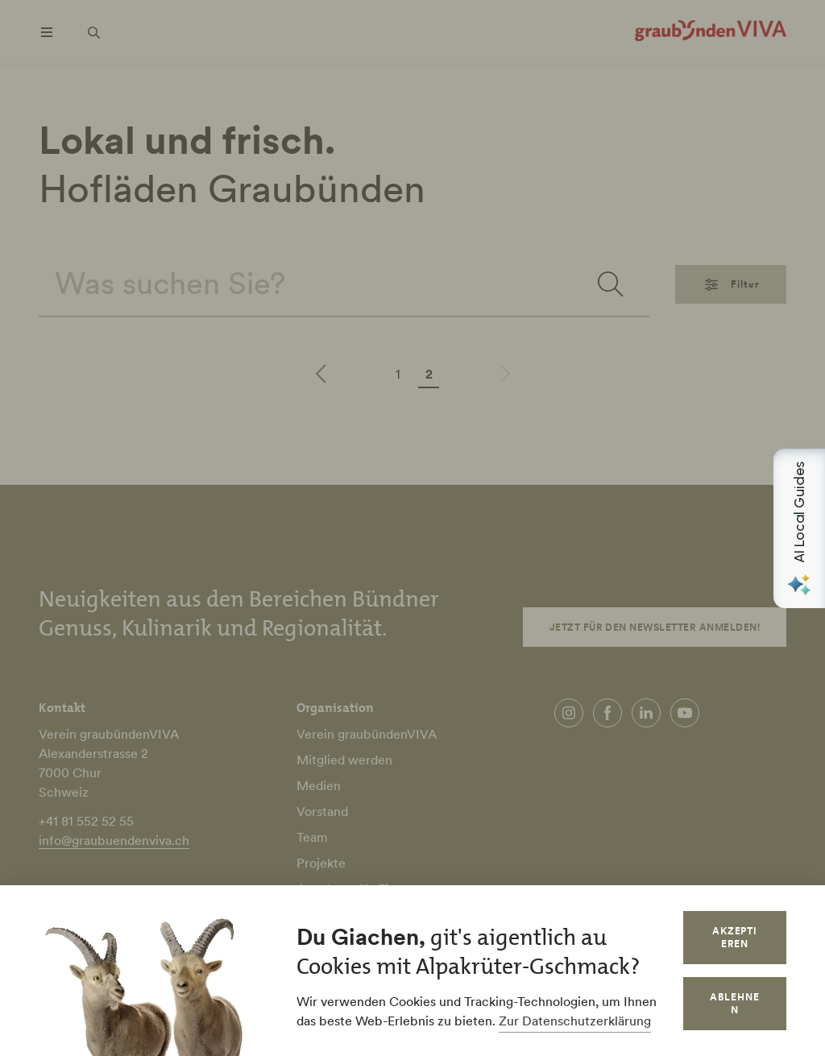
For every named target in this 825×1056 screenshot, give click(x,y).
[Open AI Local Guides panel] (799, 528)
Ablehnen (735, 1003)
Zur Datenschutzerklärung (575, 1021)
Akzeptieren (735, 937)
